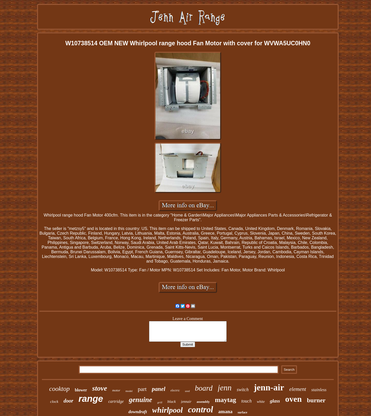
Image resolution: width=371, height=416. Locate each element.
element (297, 389)
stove (99, 388)
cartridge (116, 401)
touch (246, 401)
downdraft (137, 411)
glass (275, 401)
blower (81, 390)
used (187, 391)
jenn (225, 387)
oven (293, 399)
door (68, 401)
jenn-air (269, 387)
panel (158, 389)
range (90, 398)
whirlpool (167, 410)
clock (54, 401)
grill (159, 402)
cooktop (59, 388)
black (171, 401)
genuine (140, 400)
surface (242, 412)
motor (116, 390)
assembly (203, 402)
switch (243, 389)
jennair (186, 402)
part (142, 389)
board (203, 388)
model (129, 390)
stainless (319, 389)
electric (175, 390)
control (200, 409)
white (261, 402)
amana (225, 411)
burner (316, 400)
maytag (225, 400)
